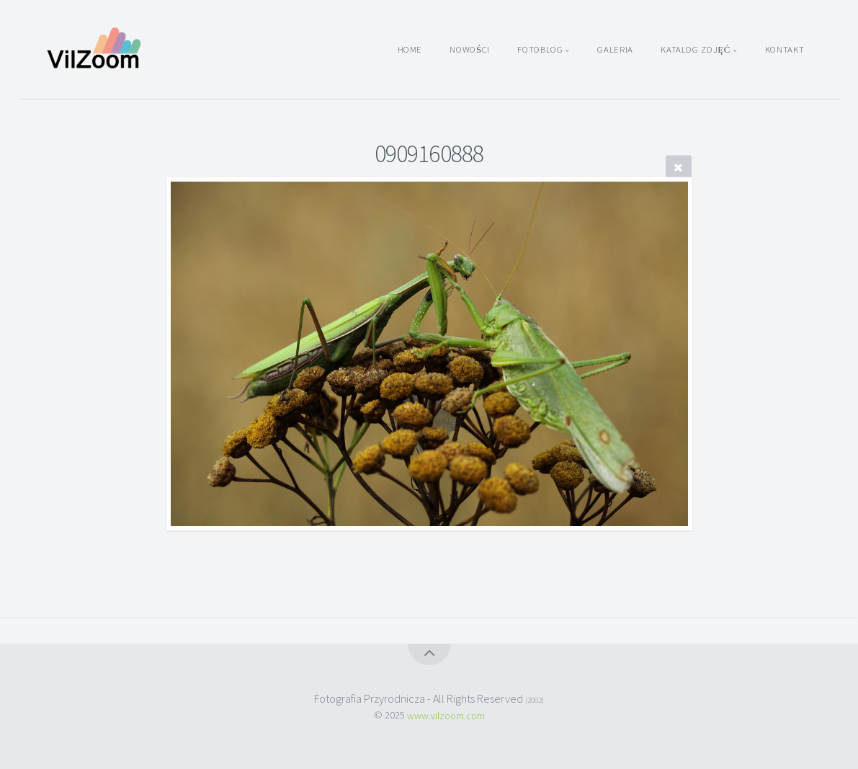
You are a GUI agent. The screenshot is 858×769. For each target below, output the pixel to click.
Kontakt (784, 49)
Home (410, 49)
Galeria (615, 49)
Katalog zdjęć (695, 49)
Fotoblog (540, 49)
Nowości (470, 49)
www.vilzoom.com (446, 714)
